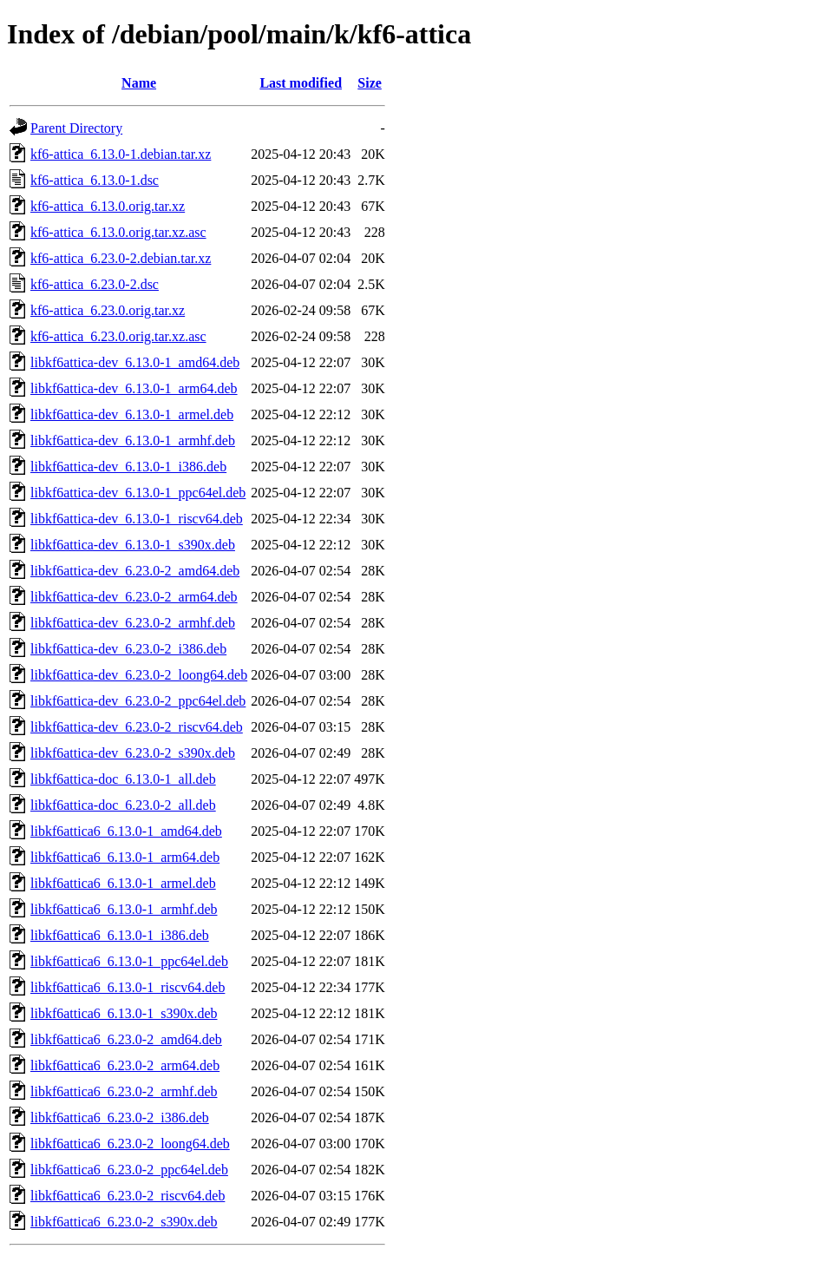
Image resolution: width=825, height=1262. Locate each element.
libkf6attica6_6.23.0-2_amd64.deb (126, 1039)
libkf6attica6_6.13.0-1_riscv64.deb (127, 987)
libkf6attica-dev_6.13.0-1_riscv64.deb (136, 518)
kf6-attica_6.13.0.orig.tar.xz (107, 206)
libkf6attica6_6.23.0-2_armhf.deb (124, 1091)
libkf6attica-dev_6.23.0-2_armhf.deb (132, 622)
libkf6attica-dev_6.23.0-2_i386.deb (128, 648)
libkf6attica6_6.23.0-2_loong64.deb (130, 1143)
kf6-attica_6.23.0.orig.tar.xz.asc (118, 336)
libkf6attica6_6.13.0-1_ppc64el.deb (129, 961)
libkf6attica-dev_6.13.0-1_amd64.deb (134, 362)
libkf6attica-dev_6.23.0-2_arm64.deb (134, 596)
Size (369, 83)
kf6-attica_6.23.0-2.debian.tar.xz (120, 258)
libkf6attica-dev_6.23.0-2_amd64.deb (134, 570)
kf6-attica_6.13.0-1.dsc (94, 180)
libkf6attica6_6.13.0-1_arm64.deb (124, 857)
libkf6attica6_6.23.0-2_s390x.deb (124, 1221)
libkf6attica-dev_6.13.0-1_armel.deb (131, 414)
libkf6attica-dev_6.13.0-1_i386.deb (128, 466)
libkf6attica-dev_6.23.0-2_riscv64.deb (136, 727)
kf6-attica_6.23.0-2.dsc (94, 284)
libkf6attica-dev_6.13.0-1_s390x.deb (132, 544)
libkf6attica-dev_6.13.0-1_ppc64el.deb (138, 492)
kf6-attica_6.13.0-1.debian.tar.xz (120, 154)
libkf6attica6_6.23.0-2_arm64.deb (124, 1065)
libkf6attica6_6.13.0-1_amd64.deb (126, 831)
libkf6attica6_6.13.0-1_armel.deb (123, 883)
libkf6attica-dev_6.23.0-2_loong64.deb (138, 674)
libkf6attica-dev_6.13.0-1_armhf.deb (132, 440)
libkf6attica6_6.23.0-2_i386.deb (119, 1117)
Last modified (300, 83)
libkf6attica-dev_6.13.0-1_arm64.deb (134, 388)
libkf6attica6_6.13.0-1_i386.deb (119, 935)
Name (138, 83)
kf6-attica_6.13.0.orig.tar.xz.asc (118, 232)
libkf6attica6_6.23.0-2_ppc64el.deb (129, 1169)
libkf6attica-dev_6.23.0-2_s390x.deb (132, 753)
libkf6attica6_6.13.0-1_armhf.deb (124, 909)
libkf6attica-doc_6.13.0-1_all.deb (123, 779)
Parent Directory (76, 128)
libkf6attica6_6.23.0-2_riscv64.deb (127, 1195)
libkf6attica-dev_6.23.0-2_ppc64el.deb (138, 700)
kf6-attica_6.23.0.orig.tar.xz (107, 310)
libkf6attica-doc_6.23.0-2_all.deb (123, 805)
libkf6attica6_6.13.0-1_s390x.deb (124, 1013)
